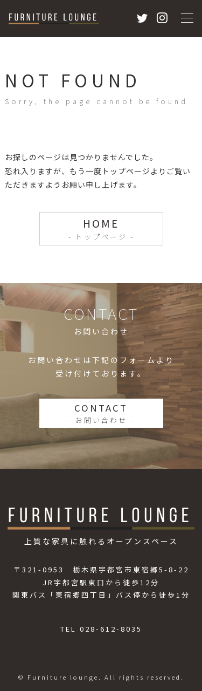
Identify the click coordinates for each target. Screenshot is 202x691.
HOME (101, 229)
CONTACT (101, 413)
